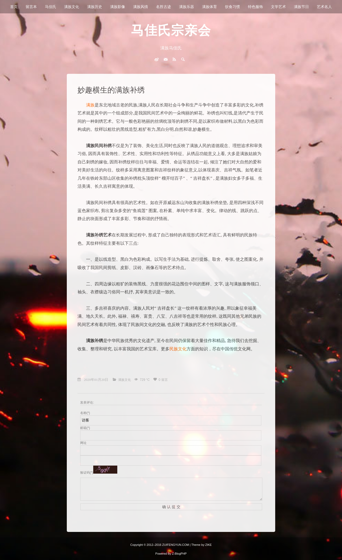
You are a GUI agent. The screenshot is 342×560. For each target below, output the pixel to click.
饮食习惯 (232, 7)
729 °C (145, 380)
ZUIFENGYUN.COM (176, 544)
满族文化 (71, 7)
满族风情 (140, 7)
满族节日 (301, 7)
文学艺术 (278, 7)
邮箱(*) (85, 428)
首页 (14, 7)
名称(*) (85, 413)
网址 (83, 443)
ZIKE (208, 544)
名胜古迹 (163, 7)
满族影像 (117, 7)
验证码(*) (86, 472)
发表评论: (87, 402)
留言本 (31, 7)
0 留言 (163, 380)
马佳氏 (50, 7)
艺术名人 (324, 7)
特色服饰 (255, 7)
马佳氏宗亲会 (171, 30)
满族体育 (209, 7)
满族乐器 (186, 7)
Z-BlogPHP (179, 553)
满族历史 (94, 7)
